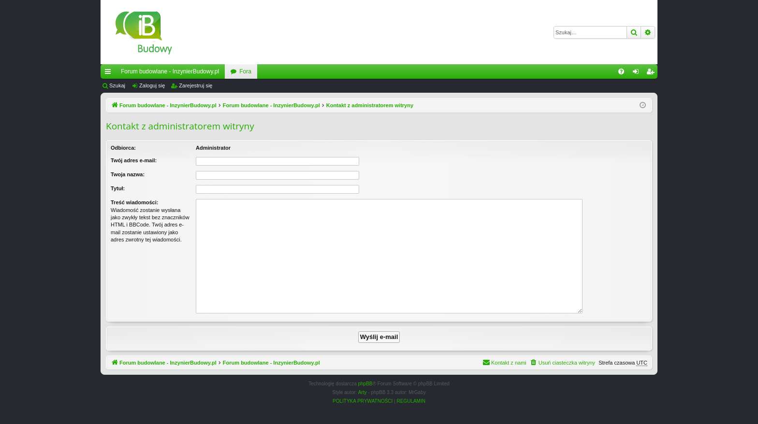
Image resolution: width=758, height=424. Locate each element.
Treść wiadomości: (134, 202)
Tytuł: (118, 188)
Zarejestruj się (195, 85)
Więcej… (109, 73)
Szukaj (117, 85)
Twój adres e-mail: (134, 160)
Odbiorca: (123, 148)
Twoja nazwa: (128, 174)
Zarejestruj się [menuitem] (652, 73)
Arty (362, 392)
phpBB (365, 383)
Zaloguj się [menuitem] (638, 73)
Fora (245, 71)
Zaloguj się (152, 85)
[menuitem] (621, 71)
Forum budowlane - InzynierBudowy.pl (170, 71)
